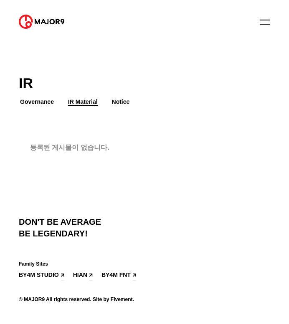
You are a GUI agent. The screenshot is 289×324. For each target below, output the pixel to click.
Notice (121, 101)
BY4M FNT (116, 274)
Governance (37, 101)
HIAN (80, 274)
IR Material (83, 101)
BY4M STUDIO (39, 274)
